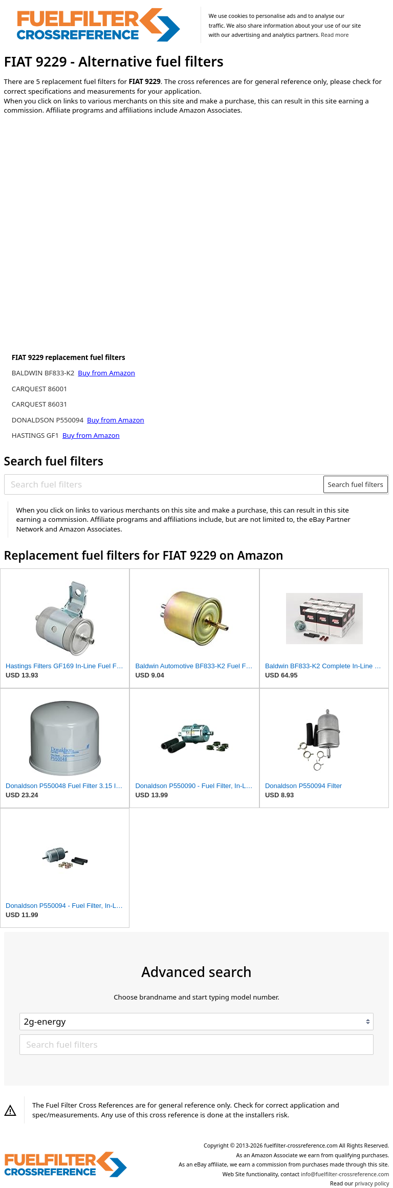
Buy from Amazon (106, 372)
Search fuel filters (355, 484)
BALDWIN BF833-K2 (44, 372)
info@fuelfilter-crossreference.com (345, 1174)
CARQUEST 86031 (40, 404)
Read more (334, 34)
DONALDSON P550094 (48, 420)
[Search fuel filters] (164, 484)
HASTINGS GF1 (36, 435)
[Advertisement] (88, 208)
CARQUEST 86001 (40, 388)
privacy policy (372, 1183)
